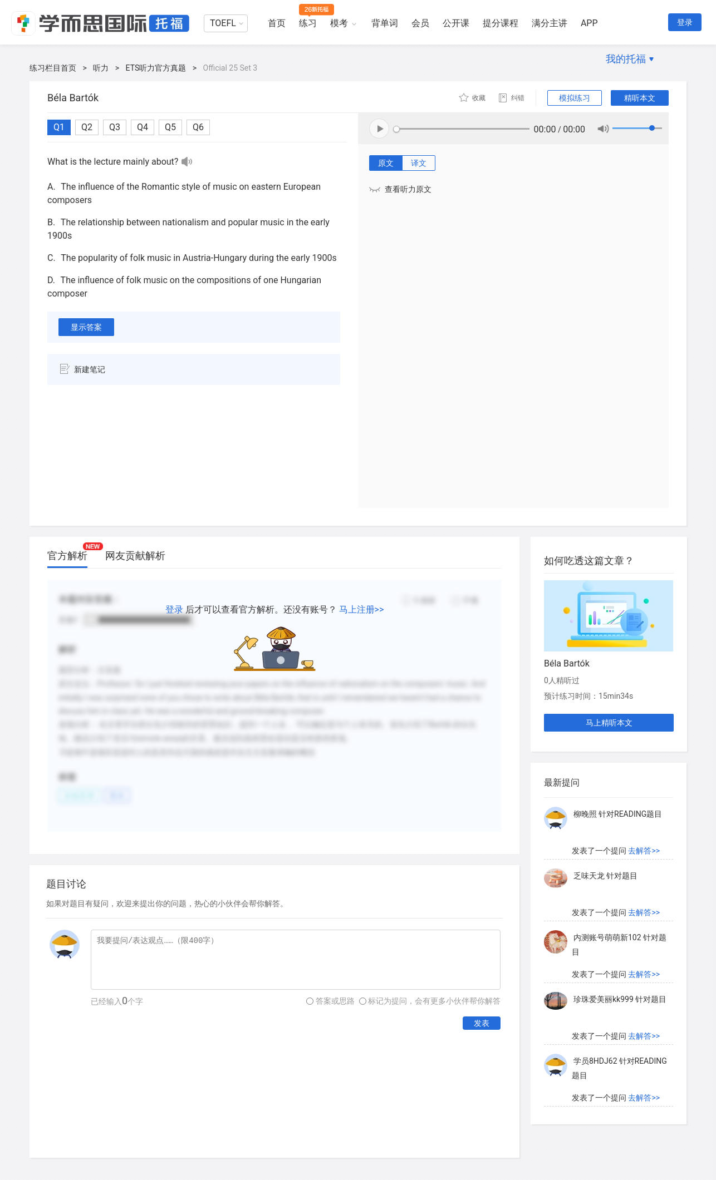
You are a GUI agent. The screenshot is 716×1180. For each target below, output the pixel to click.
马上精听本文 (609, 722)
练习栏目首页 (53, 67)
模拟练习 (574, 97)
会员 (420, 23)
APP (589, 23)
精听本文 (639, 97)
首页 (277, 23)
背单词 (384, 23)
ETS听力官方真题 (156, 67)
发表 (481, 1023)
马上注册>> (361, 609)
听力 (101, 67)
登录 (685, 22)
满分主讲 (549, 23)
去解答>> (644, 854)
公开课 (456, 23)
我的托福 (626, 59)
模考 (339, 23)
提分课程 (500, 23)
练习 (308, 23)
